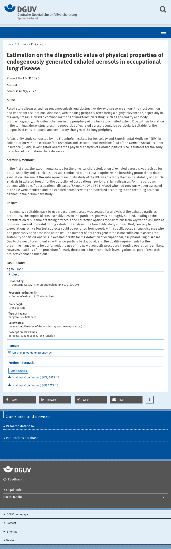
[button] (19, 399)
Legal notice (14, 490)
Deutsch (11, 540)
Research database (20, 426)
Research (22, 44)
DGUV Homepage (17, 514)
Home (10, 44)
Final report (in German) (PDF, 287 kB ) (35, 377)
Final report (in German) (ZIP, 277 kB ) (35, 385)
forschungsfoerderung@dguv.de (32, 352)
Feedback (15, 479)
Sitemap (11, 531)
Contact (11, 523)
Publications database (22, 438)
